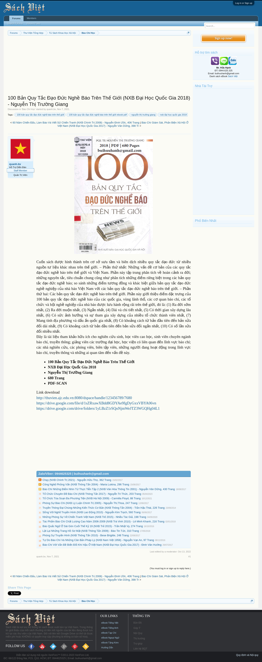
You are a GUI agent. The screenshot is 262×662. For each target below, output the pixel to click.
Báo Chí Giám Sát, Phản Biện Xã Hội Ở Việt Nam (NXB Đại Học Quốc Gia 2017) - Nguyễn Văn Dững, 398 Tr (123, 124)
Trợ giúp (137, 643)
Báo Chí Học (28, 109)
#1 (189, 556)
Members (31, 18)
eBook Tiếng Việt (109, 623)
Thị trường (139, 638)
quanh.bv (51, 109)
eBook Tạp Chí (108, 633)
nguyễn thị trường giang (142, 115)
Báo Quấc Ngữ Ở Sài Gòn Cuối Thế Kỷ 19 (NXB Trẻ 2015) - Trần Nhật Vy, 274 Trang (93, 526)
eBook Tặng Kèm (110, 642)
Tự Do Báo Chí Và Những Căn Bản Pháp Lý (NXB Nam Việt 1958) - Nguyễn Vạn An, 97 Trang (98, 540)
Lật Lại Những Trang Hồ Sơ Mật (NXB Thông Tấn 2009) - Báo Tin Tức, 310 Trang (91, 530)
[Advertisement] (99, 66)
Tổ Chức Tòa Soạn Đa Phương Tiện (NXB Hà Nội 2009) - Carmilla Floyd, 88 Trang (92, 498)
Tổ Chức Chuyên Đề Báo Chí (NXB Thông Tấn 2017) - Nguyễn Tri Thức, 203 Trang (92, 493)
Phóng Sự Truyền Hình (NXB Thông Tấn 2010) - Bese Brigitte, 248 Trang (86, 535)
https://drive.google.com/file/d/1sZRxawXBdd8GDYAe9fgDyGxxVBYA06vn (96, 403)
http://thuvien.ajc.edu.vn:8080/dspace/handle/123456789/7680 (84, 398)
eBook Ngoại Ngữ (110, 637)
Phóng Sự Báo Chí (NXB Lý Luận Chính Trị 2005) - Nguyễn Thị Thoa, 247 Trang (90, 503)
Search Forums (15, 23)
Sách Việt (233, 76)
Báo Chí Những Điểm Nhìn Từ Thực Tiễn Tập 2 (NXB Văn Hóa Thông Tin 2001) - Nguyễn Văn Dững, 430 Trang (109, 489)
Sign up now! (223, 38)
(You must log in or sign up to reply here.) (170, 568)
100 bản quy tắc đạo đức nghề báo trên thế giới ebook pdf (97, 115)
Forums (16, 18)
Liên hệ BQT (140, 648)
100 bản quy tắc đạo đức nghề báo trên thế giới (40, 115)
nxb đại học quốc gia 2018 (173, 115)
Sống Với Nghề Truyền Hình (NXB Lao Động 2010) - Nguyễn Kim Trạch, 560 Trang (92, 512)
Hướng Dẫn (107, 647)
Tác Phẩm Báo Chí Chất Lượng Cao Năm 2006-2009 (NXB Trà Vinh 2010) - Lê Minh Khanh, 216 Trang (103, 521)
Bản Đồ (137, 622)
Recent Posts (33, 23)
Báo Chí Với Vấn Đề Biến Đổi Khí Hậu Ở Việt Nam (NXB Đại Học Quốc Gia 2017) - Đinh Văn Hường (102, 544)
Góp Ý (136, 628)
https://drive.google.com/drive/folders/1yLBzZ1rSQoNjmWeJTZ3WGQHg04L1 (98, 408)
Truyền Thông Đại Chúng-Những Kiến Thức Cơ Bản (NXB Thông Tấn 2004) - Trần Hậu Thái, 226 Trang (104, 507)
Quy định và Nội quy (247, 655)
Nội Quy (137, 633)
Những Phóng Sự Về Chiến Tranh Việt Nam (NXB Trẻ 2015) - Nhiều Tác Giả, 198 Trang (94, 516)
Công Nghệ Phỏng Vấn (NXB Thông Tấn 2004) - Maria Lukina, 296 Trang (86, 484)
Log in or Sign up (243, 3)
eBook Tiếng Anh (109, 628)
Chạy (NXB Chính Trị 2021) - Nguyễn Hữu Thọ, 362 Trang (77, 479)
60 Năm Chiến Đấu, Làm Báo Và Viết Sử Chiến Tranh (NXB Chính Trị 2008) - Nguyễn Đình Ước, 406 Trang (76, 122)
